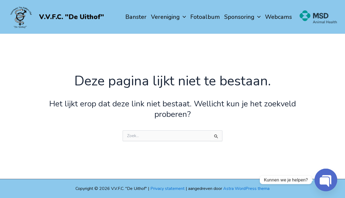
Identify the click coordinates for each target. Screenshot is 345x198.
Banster (136, 17)
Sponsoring (242, 17)
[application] (183, 17)
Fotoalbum (205, 17)
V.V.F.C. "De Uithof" (71, 17)
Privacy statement (167, 189)
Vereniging (168, 17)
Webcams (278, 17)
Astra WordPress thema (246, 189)
